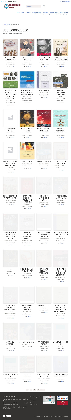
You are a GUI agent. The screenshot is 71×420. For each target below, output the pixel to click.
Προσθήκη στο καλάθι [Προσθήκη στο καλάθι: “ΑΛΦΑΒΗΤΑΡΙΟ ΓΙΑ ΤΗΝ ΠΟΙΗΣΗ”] (44, 380)
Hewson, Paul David (44, 62)
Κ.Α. (10, 346)
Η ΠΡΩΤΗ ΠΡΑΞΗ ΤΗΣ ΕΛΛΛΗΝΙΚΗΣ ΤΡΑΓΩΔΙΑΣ (44, 234)
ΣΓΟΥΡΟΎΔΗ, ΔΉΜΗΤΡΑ (60, 238)
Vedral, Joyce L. (27, 273)
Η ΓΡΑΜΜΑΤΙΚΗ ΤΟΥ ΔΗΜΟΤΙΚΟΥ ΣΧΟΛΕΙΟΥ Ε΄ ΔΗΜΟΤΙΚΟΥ (61, 272)
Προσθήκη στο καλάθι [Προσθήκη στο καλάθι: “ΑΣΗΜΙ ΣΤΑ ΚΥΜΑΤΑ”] (27, 346)
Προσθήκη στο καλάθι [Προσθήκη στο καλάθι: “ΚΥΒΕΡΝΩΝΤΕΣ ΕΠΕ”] (44, 165)
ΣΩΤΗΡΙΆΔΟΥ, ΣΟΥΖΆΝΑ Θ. (27, 344)
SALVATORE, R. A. (60, 200)
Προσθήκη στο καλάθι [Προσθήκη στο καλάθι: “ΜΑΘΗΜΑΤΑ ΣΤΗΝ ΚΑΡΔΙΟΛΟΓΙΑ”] (44, 135)
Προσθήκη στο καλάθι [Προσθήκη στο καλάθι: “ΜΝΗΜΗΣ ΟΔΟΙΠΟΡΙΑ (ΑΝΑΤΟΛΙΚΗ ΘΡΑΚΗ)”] (60, 100)
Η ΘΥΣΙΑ (10, 269)
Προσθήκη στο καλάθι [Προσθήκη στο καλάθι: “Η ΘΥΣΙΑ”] (10, 273)
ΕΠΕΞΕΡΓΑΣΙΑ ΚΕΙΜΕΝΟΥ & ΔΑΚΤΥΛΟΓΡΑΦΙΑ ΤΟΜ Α (10, 308)
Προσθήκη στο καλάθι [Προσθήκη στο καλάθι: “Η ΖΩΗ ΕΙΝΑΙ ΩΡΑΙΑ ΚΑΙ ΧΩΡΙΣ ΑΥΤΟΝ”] (27, 275)
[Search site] (39, 7)
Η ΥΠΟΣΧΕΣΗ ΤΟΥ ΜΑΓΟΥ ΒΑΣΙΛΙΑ (60, 197)
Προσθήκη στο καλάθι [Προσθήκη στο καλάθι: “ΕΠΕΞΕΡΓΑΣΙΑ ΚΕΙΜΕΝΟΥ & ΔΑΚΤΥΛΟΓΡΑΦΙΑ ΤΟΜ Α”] (10, 315)
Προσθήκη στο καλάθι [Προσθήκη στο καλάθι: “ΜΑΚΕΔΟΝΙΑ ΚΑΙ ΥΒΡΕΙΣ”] (27, 135)
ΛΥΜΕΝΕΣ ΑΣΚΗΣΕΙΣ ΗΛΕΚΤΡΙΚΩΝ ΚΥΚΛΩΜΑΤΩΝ (10, 163)
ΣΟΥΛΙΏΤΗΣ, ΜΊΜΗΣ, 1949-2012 (44, 378)
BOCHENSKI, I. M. (27, 204)
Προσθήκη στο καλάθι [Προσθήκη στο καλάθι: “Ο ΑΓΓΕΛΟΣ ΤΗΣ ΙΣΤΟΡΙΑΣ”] (27, 64)
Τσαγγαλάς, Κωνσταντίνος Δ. (60, 133)
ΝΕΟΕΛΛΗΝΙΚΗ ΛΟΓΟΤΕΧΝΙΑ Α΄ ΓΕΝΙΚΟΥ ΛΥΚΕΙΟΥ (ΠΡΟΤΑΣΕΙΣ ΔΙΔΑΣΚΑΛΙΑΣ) (10, 94)
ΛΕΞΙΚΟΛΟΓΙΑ (27, 161)
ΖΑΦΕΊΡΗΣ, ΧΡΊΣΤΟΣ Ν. (60, 98)
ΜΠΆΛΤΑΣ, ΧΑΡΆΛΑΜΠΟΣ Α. (10, 200)
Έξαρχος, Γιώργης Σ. (60, 62)
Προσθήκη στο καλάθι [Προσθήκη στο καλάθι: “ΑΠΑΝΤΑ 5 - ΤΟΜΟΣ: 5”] (60, 348)
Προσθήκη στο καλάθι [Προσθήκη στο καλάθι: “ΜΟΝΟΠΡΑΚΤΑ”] (44, 94)
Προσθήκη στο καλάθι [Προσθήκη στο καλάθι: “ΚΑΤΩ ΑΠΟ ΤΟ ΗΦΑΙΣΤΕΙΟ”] (60, 167)
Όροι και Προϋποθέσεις (34, 403)
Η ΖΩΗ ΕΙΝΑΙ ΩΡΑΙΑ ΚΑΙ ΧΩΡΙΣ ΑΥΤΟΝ (27, 270)
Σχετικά (32, 399)
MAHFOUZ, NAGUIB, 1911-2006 (10, 240)
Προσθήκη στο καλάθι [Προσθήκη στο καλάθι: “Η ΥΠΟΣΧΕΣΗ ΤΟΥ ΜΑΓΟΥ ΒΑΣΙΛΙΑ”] (60, 202)
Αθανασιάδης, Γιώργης (44, 238)
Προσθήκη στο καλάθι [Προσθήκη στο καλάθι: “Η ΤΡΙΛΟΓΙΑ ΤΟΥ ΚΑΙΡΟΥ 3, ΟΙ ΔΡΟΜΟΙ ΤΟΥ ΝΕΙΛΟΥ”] (10, 242)
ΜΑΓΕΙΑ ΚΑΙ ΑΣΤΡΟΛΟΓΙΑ (60, 130)
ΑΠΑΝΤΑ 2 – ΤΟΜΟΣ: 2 (10, 376)
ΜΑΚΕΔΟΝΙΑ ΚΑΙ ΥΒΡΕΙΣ (27, 130)
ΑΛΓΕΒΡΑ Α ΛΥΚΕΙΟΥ (60, 375)
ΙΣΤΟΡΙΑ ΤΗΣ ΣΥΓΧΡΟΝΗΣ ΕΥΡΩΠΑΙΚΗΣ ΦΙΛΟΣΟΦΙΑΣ (27, 199)
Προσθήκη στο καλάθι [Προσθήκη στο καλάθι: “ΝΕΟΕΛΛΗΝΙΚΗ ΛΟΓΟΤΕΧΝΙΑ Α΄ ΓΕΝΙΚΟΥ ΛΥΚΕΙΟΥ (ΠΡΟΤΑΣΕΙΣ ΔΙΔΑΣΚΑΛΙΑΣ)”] (10, 102)
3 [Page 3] (34, 389)
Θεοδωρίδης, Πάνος (44, 202)
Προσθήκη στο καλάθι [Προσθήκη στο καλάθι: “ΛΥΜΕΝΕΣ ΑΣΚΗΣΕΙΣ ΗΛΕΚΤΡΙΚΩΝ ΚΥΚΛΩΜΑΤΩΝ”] (10, 169)
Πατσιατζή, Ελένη (10, 100)
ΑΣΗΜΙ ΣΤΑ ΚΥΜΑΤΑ (27, 342)
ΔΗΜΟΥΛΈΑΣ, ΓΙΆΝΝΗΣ (10, 133)
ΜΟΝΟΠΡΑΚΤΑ (44, 90)
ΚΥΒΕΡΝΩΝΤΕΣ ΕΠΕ (44, 161)
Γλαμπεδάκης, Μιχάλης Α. (10, 313)
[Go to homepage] (13, 6)
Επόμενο (41, 390)
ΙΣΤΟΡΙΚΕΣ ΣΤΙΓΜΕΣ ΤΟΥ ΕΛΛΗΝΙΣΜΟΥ (10, 197)
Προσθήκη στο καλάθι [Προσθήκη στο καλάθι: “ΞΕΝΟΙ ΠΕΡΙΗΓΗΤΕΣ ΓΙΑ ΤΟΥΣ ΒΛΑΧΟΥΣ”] (60, 64)
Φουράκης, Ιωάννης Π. (27, 240)
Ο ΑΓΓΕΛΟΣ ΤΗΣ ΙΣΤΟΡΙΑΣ (27, 59)
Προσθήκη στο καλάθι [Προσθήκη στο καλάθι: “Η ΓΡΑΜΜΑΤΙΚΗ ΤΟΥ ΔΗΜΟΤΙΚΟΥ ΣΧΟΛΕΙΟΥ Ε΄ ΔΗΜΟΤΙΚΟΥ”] (60, 279)
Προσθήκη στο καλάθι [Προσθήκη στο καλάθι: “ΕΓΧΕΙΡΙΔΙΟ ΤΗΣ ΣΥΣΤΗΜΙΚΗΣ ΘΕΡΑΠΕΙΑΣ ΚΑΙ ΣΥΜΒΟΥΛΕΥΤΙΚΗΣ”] (60, 315)
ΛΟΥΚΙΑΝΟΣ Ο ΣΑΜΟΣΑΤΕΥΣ (10, 378)
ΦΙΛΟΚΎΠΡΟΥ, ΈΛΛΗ (27, 311)
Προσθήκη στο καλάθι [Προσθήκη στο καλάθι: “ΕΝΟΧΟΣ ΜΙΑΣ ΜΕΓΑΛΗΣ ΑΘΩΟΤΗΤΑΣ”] (27, 313)
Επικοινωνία (33, 401)
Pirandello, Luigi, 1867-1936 (44, 92)
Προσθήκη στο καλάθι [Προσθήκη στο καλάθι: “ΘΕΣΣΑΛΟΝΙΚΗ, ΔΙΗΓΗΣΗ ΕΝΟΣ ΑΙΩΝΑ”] (44, 204)
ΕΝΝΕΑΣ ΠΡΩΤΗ (44, 306)
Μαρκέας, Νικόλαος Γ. (27, 98)
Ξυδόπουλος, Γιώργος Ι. (27, 163)
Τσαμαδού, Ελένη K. (44, 275)
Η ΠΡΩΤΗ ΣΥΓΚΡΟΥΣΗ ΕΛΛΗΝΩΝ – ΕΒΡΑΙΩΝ (27, 235)
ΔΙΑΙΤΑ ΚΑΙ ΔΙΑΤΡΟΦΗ (10, 343)
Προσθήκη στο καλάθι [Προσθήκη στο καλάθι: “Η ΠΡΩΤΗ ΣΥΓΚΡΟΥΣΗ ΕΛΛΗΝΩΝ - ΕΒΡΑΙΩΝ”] (27, 242)
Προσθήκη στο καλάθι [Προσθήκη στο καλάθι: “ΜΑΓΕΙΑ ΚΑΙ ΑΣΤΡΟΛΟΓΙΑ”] (60, 135)
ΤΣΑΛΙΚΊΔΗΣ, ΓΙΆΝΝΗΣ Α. (44, 346)
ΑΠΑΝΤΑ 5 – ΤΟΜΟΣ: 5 (60, 343)
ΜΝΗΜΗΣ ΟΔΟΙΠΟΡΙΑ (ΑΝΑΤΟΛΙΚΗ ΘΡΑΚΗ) (60, 93)
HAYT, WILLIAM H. (10, 167)
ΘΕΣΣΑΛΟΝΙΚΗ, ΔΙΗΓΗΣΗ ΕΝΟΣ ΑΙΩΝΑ (44, 198)
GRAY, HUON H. (44, 133)
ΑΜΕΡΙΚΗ (27, 375)
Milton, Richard (10, 62)
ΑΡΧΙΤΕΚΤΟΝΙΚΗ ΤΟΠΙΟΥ (44, 343)
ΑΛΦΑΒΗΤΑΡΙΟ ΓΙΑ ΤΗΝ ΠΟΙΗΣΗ (44, 376)
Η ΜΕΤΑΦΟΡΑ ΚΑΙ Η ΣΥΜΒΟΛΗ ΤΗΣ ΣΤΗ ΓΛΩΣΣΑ (61, 234)
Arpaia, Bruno (27, 62)
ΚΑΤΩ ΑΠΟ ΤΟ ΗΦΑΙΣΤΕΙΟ (61, 162)
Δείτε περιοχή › (7, 408)
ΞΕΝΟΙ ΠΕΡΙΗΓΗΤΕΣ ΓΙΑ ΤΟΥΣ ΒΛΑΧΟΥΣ (61, 59)
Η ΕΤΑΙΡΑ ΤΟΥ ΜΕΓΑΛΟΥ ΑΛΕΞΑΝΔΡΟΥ (44, 271)
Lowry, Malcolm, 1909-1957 (61, 165)
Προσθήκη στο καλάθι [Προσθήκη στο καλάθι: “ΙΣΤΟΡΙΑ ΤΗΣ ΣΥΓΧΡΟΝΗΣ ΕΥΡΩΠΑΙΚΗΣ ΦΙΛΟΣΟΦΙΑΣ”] (27, 206)
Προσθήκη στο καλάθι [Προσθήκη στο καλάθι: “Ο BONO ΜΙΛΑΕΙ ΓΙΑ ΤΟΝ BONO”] (44, 64)
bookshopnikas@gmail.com (10, 404)
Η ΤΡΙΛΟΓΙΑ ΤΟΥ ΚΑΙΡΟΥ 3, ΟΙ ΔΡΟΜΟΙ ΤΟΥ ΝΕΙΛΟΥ (10, 235)
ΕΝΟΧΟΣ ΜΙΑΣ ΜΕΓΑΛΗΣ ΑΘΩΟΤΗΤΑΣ (27, 307)
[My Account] (65, 1)
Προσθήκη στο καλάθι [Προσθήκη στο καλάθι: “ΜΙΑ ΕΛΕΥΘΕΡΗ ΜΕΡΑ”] (10, 135)
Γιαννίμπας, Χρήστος (43, 163)
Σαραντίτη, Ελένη (10, 271)
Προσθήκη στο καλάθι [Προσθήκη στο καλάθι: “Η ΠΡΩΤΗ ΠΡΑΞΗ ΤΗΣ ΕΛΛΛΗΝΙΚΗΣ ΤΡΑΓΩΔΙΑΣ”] (44, 240)
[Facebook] (4, 416)
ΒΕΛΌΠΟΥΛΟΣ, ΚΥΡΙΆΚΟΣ (27, 133)
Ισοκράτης (60, 346)
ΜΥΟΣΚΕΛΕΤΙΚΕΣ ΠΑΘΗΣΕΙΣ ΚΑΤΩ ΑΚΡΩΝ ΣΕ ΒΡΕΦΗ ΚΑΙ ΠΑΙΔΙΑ (27, 93)
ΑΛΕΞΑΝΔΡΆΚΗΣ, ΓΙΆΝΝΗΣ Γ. (60, 277)
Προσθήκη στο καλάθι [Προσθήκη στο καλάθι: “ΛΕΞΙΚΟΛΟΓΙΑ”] (27, 165)
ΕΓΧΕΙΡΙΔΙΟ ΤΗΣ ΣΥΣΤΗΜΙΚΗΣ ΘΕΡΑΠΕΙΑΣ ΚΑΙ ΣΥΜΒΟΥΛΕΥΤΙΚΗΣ (60, 308)
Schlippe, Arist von (61, 313)
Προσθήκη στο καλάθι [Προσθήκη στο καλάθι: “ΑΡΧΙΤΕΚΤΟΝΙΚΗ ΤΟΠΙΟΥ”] (44, 348)
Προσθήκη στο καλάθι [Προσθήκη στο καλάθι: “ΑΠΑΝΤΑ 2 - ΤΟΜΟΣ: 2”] (10, 380)
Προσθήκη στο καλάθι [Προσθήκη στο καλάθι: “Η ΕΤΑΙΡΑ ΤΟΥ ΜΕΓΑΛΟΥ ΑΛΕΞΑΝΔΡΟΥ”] (44, 277)
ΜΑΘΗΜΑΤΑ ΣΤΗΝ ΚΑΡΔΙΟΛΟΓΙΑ (44, 130)
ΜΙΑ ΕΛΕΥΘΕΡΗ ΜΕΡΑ (10, 130)
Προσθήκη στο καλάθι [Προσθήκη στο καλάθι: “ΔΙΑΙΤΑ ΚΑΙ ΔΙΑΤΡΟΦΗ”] (10, 348)
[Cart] (44, 6)
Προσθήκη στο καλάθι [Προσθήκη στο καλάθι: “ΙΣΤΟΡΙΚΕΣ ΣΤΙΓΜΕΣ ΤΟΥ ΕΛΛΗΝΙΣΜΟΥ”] (10, 202)
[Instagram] (9, 416)
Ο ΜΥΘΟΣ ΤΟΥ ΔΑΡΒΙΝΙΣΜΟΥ (10, 59)
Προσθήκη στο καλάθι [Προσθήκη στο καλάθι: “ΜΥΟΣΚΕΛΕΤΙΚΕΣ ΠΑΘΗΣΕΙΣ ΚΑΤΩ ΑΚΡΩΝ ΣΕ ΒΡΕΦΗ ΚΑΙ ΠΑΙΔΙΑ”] (27, 100)
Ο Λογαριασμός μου (35, 397)
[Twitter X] (7, 416)
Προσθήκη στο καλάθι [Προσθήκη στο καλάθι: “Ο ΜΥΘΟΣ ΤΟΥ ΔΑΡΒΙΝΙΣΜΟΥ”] (10, 64)
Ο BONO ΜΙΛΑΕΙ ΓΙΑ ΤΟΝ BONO (44, 59)
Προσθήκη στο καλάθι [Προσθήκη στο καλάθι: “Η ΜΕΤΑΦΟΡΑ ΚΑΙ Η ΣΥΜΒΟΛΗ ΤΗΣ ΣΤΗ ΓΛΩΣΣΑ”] (60, 240)
